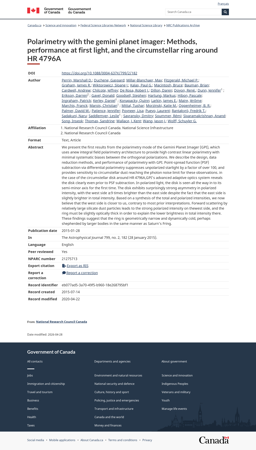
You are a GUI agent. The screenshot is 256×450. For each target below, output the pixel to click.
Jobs (30, 375)
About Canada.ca (91, 440)
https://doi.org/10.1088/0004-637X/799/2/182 (99, 73)
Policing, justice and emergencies (116, 400)
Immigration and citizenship (46, 384)
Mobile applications (62, 440)
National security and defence (114, 384)
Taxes (31, 425)
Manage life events (174, 409)
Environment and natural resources (118, 375)
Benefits (32, 409)
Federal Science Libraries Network (103, 25)
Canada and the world (109, 417)
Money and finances (108, 425)
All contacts (35, 361)
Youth (166, 400)
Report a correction (80, 272)
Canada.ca (34, 25)
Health (31, 417)
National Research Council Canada (61, 321)
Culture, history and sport (111, 392)
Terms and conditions (122, 440)
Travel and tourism (40, 392)
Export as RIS (75, 265)
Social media (35, 440)
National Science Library (146, 25)
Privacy (147, 440)
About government (174, 361)
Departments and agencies (112, 361)
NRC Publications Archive (183, 25)
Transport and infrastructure (113, 409)
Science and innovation (60, 25)
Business (33, 400)
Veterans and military (176, 392)
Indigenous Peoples (175, 384)
